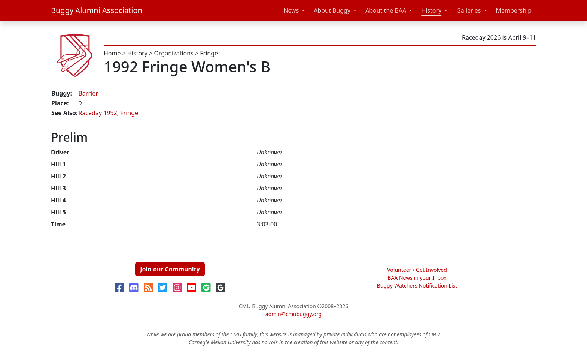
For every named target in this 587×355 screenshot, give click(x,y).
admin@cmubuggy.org (293, 314)
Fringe (209, 53)
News (291, 10)
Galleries (468, 10)
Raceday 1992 (97, 113)
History (431, 10)
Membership (514, 10)
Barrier (88, 93)
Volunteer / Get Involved (417, 269)
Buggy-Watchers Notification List (417, 285)
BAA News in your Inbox (416, 277)
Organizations (173, 53)
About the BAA (385, 10)
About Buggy (332, 10)
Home (112, 53)
